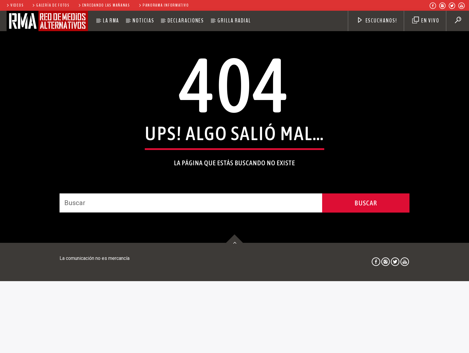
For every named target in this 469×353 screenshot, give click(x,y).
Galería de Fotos (50, 5)
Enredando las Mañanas (103, 5)
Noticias (143, 21)
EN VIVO (425, 21)
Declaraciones (186, 21)
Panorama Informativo (163, 5)
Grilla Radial (234, 21)
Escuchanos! (377, 21)
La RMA (111, 21)
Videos (15, 5)
